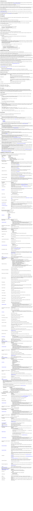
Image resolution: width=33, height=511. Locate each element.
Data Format (3, 217)
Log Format (3, 364)
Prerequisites (18, 170)
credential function (23, 187)
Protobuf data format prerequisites (17, 139)
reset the (9, 13)
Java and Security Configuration (24, 398)
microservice (3, 66)
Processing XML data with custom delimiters (6, 153)
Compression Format (4, 224)
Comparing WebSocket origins (3, 11)
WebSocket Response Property (5, 471)
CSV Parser (3, 314)
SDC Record (9, 219)
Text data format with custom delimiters (21, 145)
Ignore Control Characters (4, 259)
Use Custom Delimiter (4, 425)
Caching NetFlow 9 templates (17, 250)
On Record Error (3, 161)
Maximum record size (13, 332)
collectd (15, 121)
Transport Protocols (4, 206)
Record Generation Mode (4, 247)
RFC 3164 (4, 123)
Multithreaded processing (22, 178)
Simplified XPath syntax (24, 437)
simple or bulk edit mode (15, 460)
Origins (4, 14)
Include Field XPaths (4, 452)
